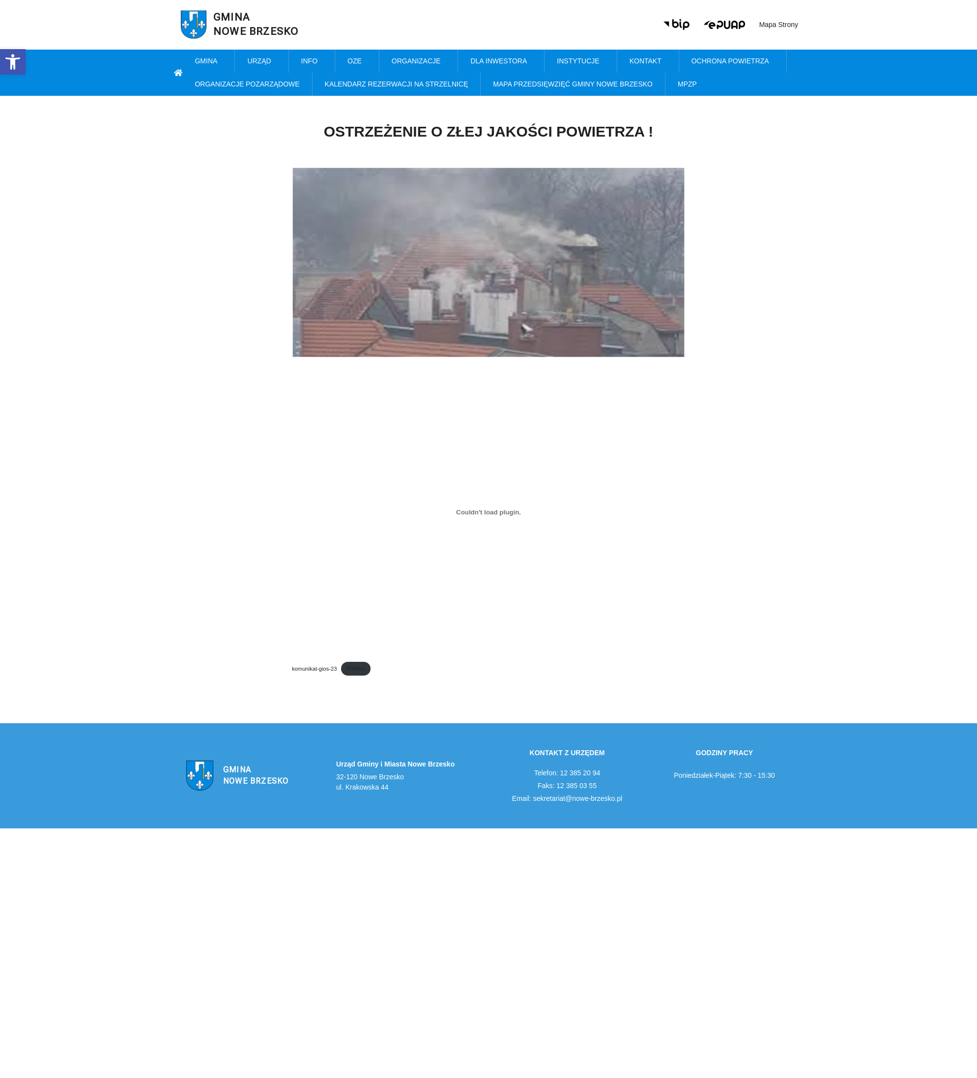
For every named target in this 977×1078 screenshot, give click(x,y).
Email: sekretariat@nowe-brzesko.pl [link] (567, 798)
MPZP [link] (690, 84)
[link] (13, 62)
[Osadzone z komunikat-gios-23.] (488, 512)
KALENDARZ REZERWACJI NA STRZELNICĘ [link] (396, 84)
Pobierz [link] (355, 668)
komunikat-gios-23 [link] (314, 668)
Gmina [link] (208, 61)
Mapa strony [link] (778, 24)
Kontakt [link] (648, 61)
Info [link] (311, 61)
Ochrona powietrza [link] (732, 61)
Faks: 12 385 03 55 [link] (567, 786)
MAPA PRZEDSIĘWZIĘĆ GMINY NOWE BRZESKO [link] (573, 84)
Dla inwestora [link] (501, 61)
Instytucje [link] (580, 61)
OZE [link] (357, 61)
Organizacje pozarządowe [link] (247, 84)
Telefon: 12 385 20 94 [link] (567, 773)
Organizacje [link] (419, 61)
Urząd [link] (261, 61)
